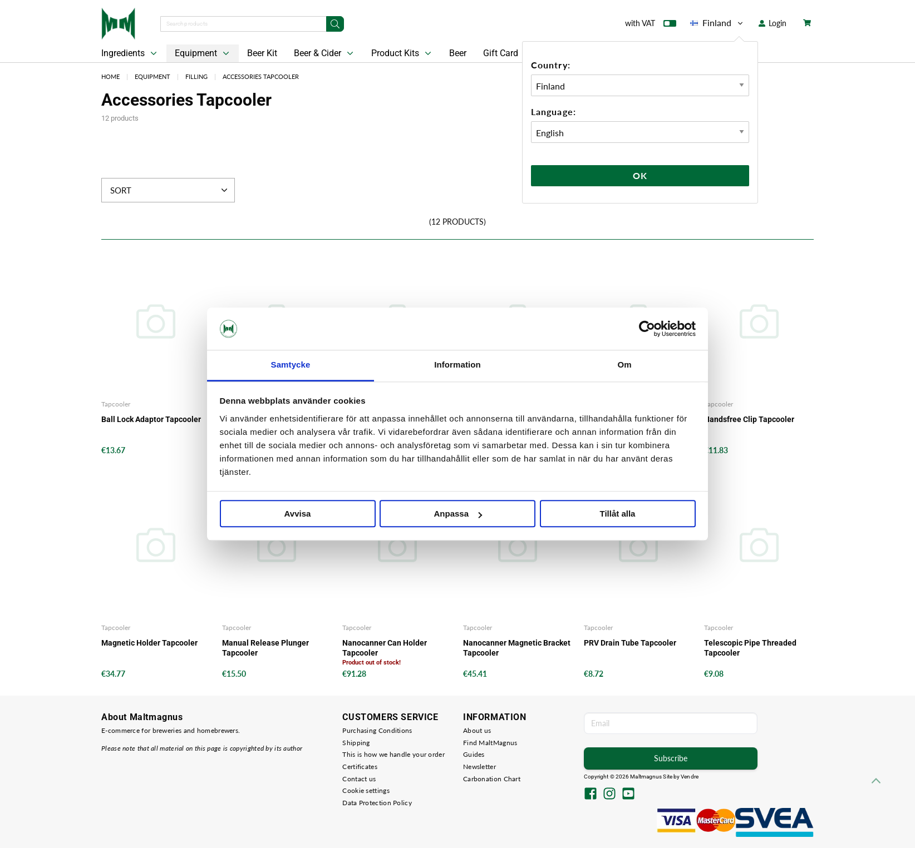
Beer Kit (262, 53)
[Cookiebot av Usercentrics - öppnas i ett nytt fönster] (647, 328)
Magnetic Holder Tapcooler (149, 642)
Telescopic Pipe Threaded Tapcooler (750, 647)
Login (772, 23)
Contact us (359, 779)
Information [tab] (457, 365)
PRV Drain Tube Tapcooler (630, 642)
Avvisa (297, 514)
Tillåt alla (618, 514)
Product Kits (402, 53)
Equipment (203, 53)
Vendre (689, 776)
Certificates (359, 766)
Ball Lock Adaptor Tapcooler (151, 419)
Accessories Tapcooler (261, 76)
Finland (717, 22)
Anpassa (458, 514)
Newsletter (479, 766)
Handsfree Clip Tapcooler (749, 419)
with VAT (650, 25)
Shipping (356, 742)
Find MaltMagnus (490, 742)
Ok (640, 175)
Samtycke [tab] (291, 365)
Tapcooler (115, 404)
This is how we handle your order (393, 754)
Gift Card (500, 53)
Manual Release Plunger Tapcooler (265, 647)
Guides (474, 754)
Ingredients (130, 53)
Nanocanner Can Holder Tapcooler (384, 647)
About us (477, 730)
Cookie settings (366, 790)
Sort (170, 190)
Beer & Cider (325, 53)
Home (110, 76)
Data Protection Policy (377, 803)
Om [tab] (624, 365)
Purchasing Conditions (377, 730)
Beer (457, 53)
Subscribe (670, 758)
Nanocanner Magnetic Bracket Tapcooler (516, 647)
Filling (196, 76)
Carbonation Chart (491, 779)
